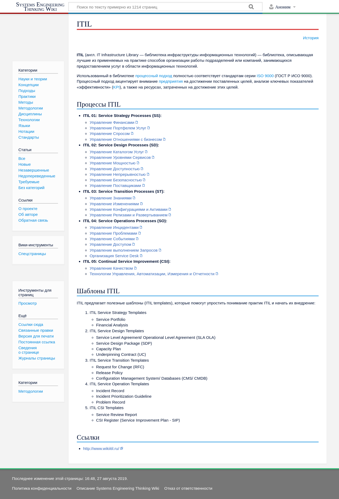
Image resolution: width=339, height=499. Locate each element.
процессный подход (153, 75)
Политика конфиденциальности (42, 488)
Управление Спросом (110, 133)
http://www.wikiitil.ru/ (101, 448)
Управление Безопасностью (116, 180)
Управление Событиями (112, 239)
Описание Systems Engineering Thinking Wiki (118, 488)
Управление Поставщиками (115, 185)
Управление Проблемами (113, 233)
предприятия (171, 81)
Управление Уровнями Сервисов (120, 157)
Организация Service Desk (114, 255)
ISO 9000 (265, 75)
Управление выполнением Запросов (124, 250)
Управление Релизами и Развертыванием (128, 215)
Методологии (30, 391)
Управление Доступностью (115, 169)
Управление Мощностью (112, 163)
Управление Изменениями (114, 204)
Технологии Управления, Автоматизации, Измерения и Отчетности (152, 274)
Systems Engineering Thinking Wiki (40, 6)
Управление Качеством (111, 268)
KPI (116, 87)
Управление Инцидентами (114, 227)
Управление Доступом (110, 244)
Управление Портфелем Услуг (118, 128)
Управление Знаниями (111, 198)
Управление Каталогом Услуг (117, 152)
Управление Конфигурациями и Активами (128, 209)
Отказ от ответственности (188, 488)
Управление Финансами (112, 122)
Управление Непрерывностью (117, 174)
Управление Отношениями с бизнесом (126, 139)
